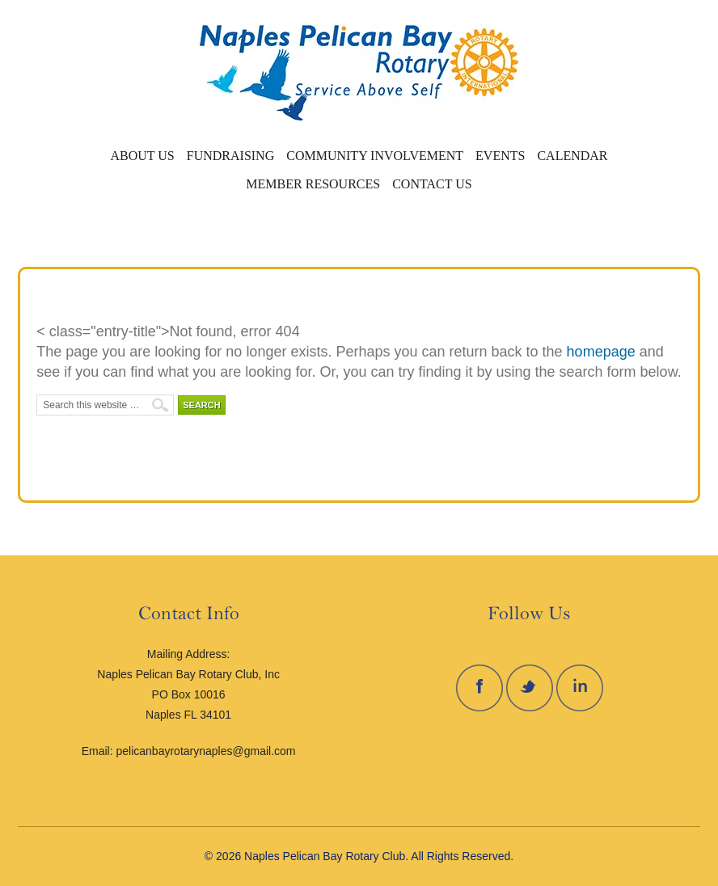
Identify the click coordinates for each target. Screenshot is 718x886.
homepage (601, 352)
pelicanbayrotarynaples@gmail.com (206, 751)
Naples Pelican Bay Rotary (178, 69)
